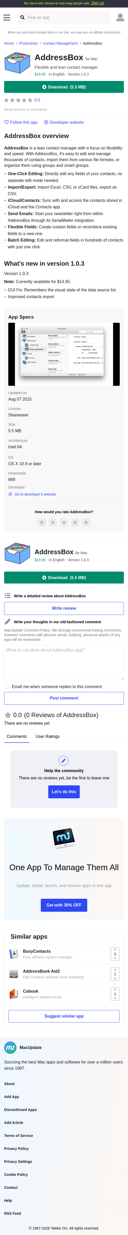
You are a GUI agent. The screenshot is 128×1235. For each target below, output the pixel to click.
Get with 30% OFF (64, 905)
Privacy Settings (18, 1161)
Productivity (28, 43)
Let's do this (64, 791)
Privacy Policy (16, 1148)
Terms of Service (18, 1135)
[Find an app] (22, 17)
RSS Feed (12, 1213)
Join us (97, 3)
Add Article (13, 1122)
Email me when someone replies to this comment (57, 686)
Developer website (64, 122)
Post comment (64, 698)
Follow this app (21, 122)
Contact (11, 1187)
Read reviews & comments (25, 109)
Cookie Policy (16, 1174)
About (9, 1083)
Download (64, 87)
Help (8, 1200)
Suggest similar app (64, 1016)
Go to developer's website (32, 494)
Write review (64, 608)
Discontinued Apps (20, 1109)
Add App (11, 1096)
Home (9, 43)
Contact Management (60, 43)
